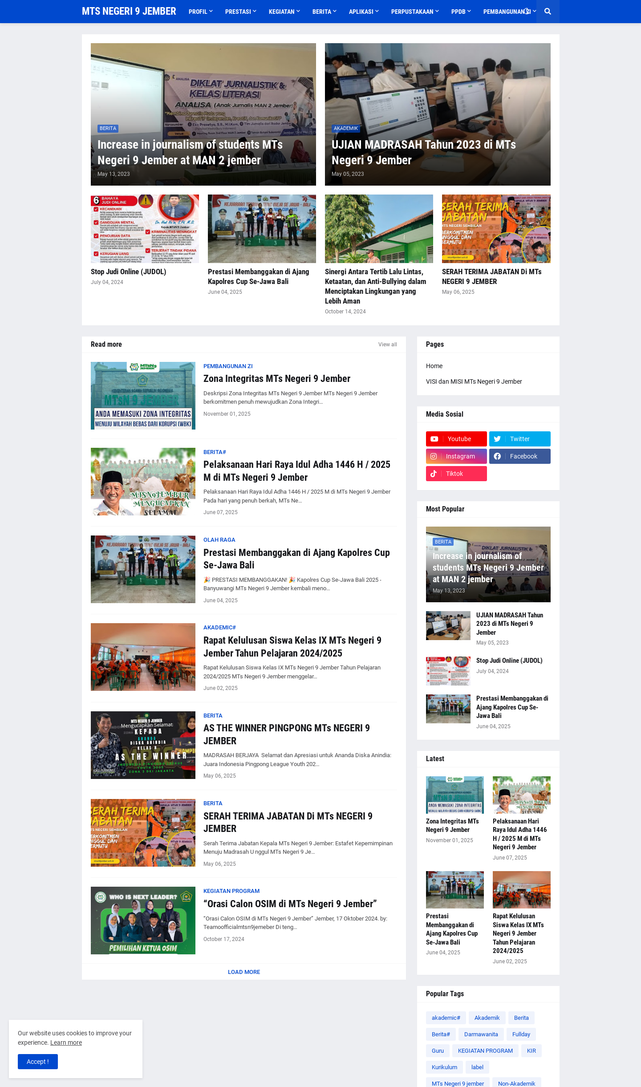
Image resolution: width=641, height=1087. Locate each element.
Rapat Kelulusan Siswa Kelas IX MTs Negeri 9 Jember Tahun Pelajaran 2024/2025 (292, 647)
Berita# (441, 1034)
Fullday (521, 1034)
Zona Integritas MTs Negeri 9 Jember (276, 378)
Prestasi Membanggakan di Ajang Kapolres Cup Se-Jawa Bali (258, 276)
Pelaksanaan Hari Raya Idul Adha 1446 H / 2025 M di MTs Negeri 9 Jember (296, 471)
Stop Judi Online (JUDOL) (128, 271)
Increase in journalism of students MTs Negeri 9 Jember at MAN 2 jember (190, 152)
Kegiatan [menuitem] (282, 11)
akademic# (446, 1017)
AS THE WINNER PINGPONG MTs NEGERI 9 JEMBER (286, 734)
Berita (521, 1017)
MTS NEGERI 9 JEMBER (129, 11)
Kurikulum (444, 1067)
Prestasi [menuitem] (238, 11)
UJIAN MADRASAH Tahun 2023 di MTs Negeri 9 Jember (424, 152)
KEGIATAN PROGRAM (485, 1050)
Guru (438, 1050)
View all (387, 344)
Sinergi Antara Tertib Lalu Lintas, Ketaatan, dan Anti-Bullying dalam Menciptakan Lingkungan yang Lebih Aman (375, 286)
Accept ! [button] (38, 1061)
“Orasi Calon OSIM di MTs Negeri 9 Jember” (290, 903)
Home (434, 365)
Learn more (66, 1042)
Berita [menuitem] (321, 11)
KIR (531, 1050)
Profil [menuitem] (198, 11)
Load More (244, 972)
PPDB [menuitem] (458, 11)
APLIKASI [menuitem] (361, 11)
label (477, 1067)
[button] (526, 11)
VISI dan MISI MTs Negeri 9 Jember (474, 381)
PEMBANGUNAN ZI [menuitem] (507, 11)
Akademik (487, 1017)
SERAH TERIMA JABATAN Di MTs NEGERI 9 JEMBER (492, 276)
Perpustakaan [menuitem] (412, 11)
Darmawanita (481, 1034)
